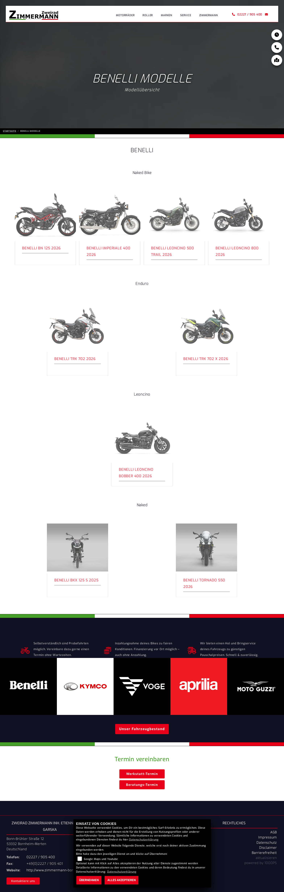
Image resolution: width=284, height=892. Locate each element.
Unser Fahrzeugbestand (142, 729)
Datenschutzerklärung (143, 839)
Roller (148, 15)
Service (185, 15)
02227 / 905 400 (247, 14)
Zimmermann (208, 15)
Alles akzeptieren (121, 880)
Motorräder (125, 15)
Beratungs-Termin (142, 785)
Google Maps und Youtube (101, 859)
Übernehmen (89, 880)
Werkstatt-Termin (142, 774)
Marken (166, 15)
